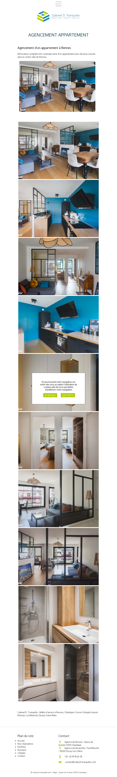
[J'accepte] (67, 395)
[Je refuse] (50, 395)
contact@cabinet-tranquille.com (80, 762)
